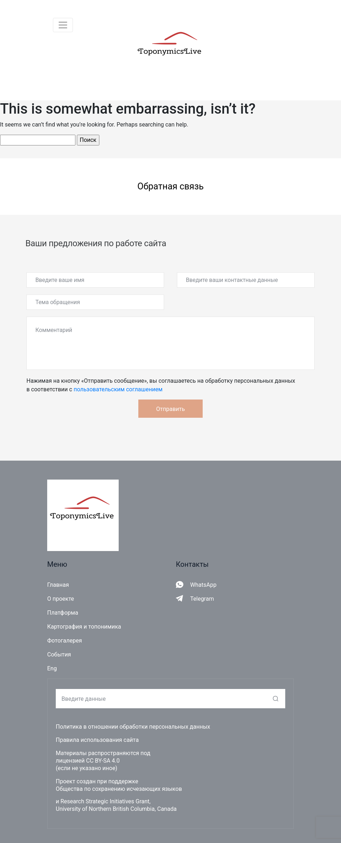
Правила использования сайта (97, 740)
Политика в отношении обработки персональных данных (133, 726)
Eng (52, 668)
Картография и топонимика (84, 626)
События (59, 654)
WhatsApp (203, 584)
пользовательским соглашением (118, 389)
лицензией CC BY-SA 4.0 (88, 760)
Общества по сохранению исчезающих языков (119, 788)
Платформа (62, 612)
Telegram (202, 598)
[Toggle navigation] (63, 25)
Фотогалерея (64, 640)
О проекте (60, 598)
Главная (58, 584)
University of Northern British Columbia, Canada (116, 808)
